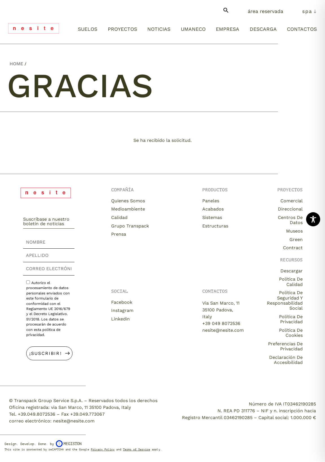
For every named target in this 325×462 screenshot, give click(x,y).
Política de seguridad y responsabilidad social (285, 300)
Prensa (118, 234)
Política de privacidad (291, 319)
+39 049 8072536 (221, 323)
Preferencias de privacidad (285, 346)
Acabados (213, 209)
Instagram (122, 310)
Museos (294, 231)
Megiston (69, 443)
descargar (291, 271)
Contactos (302, 29)
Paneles (210, 200)
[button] (226, 12)
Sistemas (212, 217)
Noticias (158, 29)
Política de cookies (291, 332)
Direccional (290, 209)
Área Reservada (265, 11)
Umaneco (193, 29)
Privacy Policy (103, 449)
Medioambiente (128, 209)
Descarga (263, 29)
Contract (293, 247)
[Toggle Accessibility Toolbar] (313, 219)
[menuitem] (309, 11)
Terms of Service (136, 449)
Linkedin (120, 319)
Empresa (227, 29)
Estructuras (215, 226)
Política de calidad (291, 281)
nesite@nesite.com (223, 330)
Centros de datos (290, 220)
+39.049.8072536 (36, 414)
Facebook (121, 302)
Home (16, 63)
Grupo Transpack (130, 226)
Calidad (119, 217)
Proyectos (122, 29)
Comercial (291, 200)
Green (296, 239)
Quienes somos (128, 200)
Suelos (87, 29)
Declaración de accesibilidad (286, 360)
